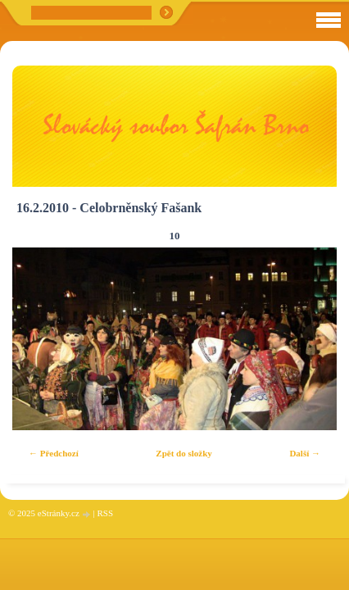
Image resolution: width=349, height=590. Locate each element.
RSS (105, 513)
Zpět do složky (183, 453)
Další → (304, 453)
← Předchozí (54, 453)
